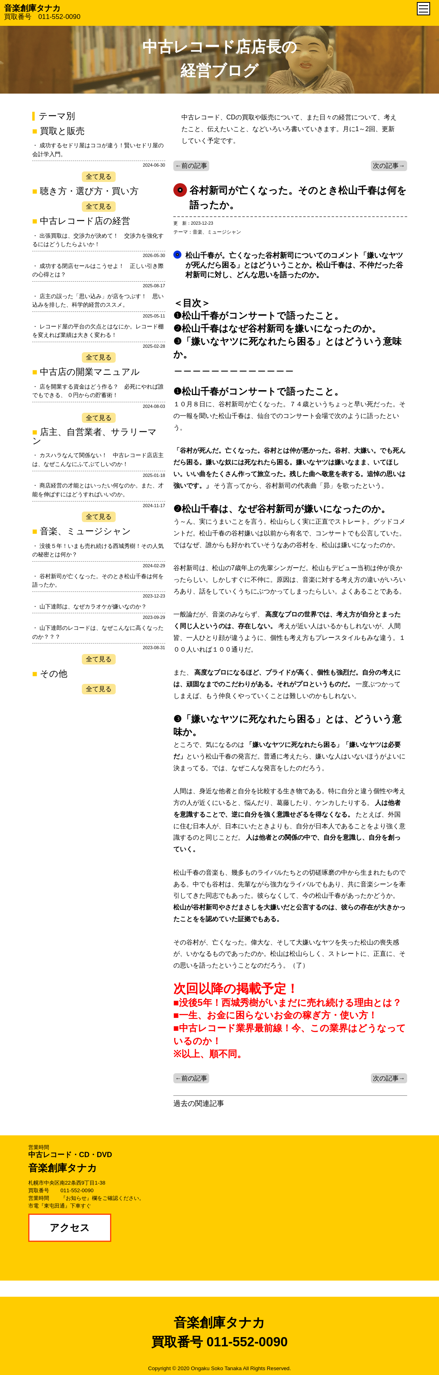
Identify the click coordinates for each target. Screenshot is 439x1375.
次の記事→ (389, 165)
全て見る (99, 176)
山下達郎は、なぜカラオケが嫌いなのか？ (93, 606)
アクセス (70, 1227)
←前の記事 (191, 165)
